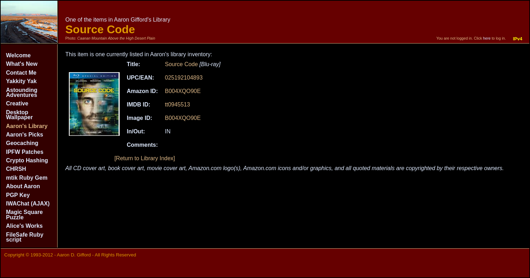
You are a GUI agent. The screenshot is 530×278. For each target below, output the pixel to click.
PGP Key (18, 195)
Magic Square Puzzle (24, 214)
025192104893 (184, 78)
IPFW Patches (24, 152)
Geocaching (22, 143)
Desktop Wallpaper (19, 114)
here (486, 38)
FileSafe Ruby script (24, 237)
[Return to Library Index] (144, 158)
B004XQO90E (183, 91)
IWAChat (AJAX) (28, 204)
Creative (17, 103)
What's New (21, 64)
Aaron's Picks (24, 135)
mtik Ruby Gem (26, 178)
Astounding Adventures (21, 92)
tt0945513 (177, 105)
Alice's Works (24, 226)
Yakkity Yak (21, 81)
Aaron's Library (27, 126)
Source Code (181, 64)
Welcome (18, 55)
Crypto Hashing (27, 160)
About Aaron (23, 186)
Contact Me (21, 73)
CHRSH (16, 169)
